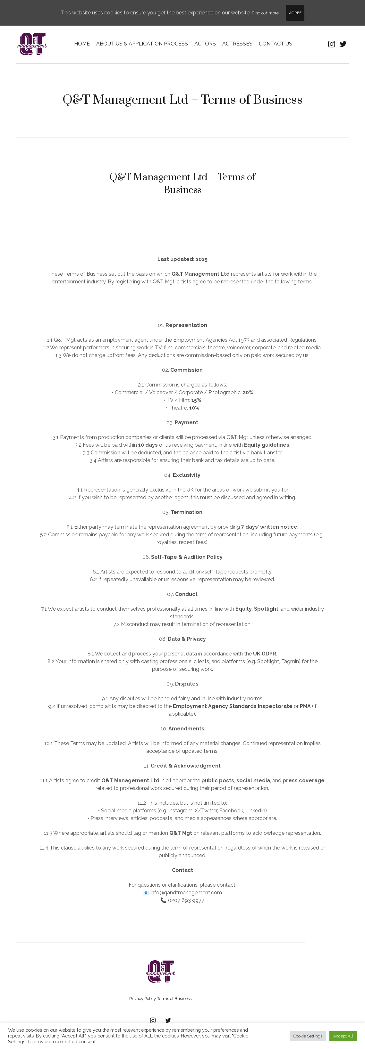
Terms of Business (174, 999)
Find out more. (266, 13)
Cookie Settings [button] (307, 1036)
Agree (295, 13)
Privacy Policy (142, 999)
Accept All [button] (343, 1036)
